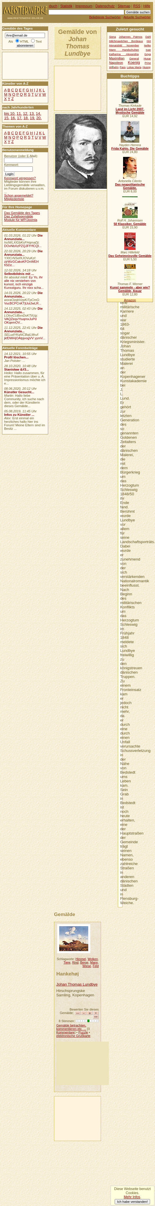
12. (25, 113)
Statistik (66, 6)
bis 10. (9, 113)
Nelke (147, 45)
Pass (123, 67)
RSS (136, 6)
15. (6, 118)
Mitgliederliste (14, 199)
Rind (75, 962)
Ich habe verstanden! (132, 1201)
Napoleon (116, 62)
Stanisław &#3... (16, 369)
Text (39, 41)
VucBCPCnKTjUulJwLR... (22, 303)
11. (19, 113)
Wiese (86, 966)
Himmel (80, 959)
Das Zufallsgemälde (18, 216)
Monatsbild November (124, 45)
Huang (146, 67)
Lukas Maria (134, 67)
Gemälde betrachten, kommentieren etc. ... (71, 1027)
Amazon (130, 300)
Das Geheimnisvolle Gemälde (130, 255)
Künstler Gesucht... (19, 392)
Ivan (148, 49)
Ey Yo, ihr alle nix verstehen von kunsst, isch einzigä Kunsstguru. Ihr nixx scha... (24, 282)
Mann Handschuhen (124, 49)
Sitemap (124, 6)
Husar (147, 58)
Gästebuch (49, 6)
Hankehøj (67, 974)
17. (19, 118)
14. (38, 113)
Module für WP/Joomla (20, 220)
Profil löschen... (16, 357)
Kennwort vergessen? (20, 178)
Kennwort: (11, 164)
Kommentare (65, 1032)
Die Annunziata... (23, 237)
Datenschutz (105, 6)
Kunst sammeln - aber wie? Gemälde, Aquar (130, 289)
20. (39, 118)
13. (32, 113)
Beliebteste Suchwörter (105, 17)
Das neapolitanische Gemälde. (130, 186)
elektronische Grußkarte (73, 1036)
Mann (94, 962)
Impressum (84, 6)
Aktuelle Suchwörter (137, 17)
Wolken (93, 959)
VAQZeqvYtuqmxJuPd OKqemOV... (20, 320)
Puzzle (83, 1032)
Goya (148, 54)
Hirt (149, 41)
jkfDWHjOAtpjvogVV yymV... (24, 338)
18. (26, 118)
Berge (84, 962)
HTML (24, 41)
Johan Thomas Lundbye (77, 984)
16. (13, 118)
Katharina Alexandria (124, 54)
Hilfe (146, 6)
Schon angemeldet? (18, 195)
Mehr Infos (132, 1197)
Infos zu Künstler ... (19, 414)
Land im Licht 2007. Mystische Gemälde (130, 110)
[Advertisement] (81, 88)
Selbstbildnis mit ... (19, 273)
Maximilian (117, 58)
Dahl (148, 36)
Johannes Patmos (131, 36)
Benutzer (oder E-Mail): (21, 156)
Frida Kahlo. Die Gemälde (130, 148)
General (134, 58)
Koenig (134, 62)
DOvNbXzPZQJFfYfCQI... (23, 246)
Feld (96, 966)
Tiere (67, 962)
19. (32, 118)
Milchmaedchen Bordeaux (126, 41)
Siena (112, 36)
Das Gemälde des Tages (22, 213)
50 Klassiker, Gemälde (130, 224)
